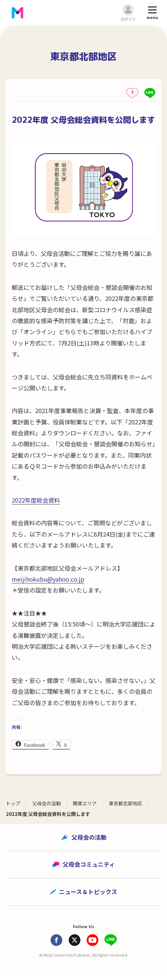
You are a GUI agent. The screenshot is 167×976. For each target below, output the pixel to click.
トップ (13, 803)
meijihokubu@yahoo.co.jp (48, 579)
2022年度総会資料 (36, 500)
